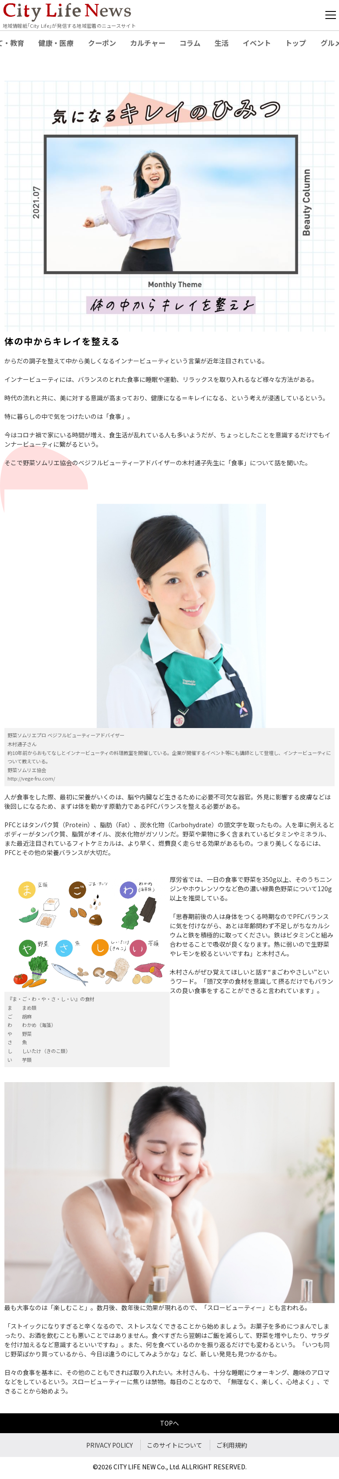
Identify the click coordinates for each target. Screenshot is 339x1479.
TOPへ (169, 1423)
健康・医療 (55, 42)
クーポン (102, 42)
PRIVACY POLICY (109, 1445)
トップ (295, 42)
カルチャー (147, 42)
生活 (222, 42)
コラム (189, 42)
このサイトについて (174, 1445)
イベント (257, 42)
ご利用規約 (231, 1445)
